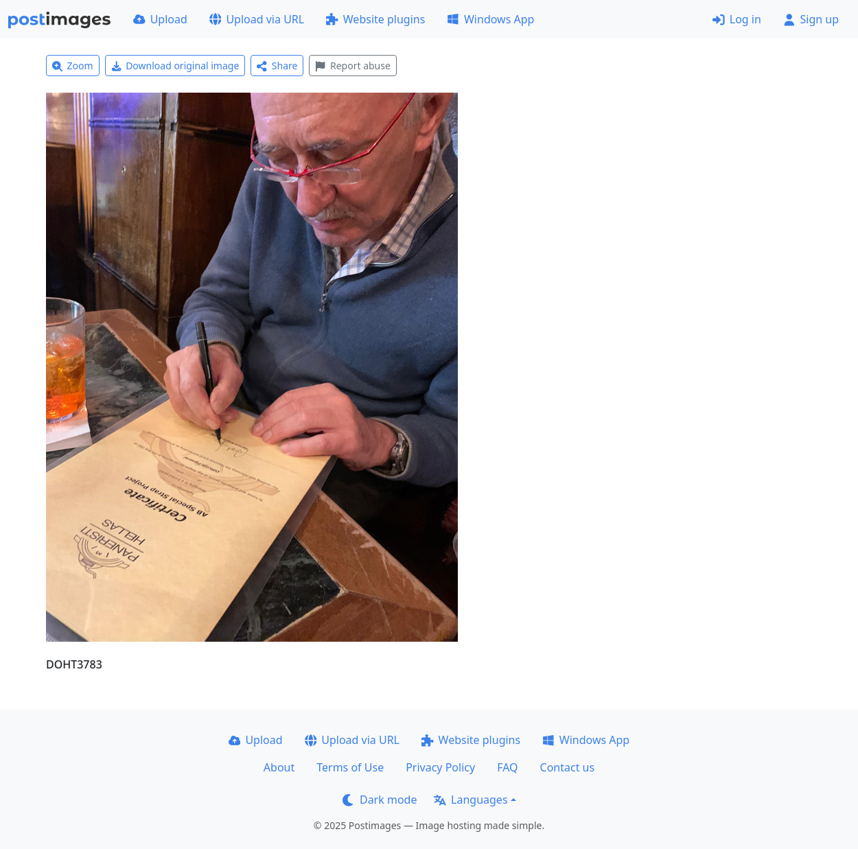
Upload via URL (256, 19)
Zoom (72, 65)
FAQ (507, 767)
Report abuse (352, 65)
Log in (736, 19)
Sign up (811, 19)
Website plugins (375, 19)
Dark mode (380, 799)
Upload (160, 19)
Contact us (567, 767)
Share (277, 65)
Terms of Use (350, 767)
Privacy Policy (440, 767)
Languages (470, 799)
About (279, 767)
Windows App (490, 19)
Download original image (175, 65)
